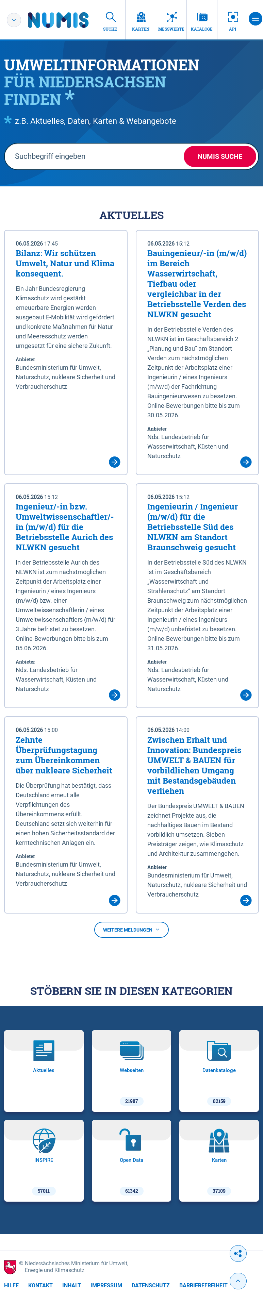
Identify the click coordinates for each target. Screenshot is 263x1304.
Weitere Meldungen (131, 930)
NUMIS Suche (220, 156)
